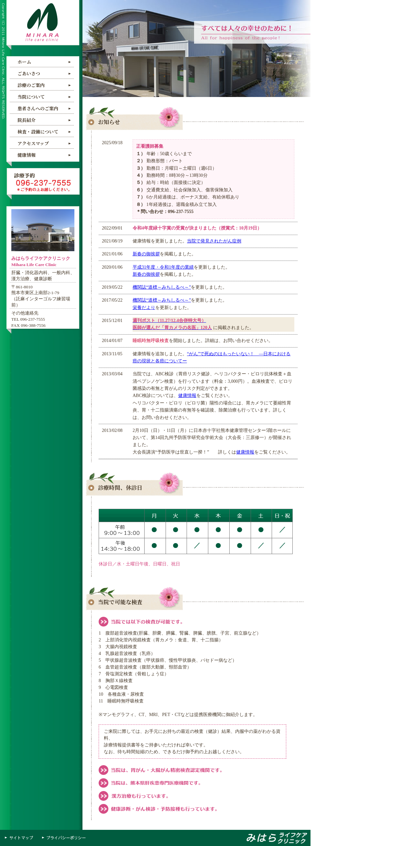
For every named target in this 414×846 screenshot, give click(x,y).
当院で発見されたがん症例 (214, 241)
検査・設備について (37, 131)
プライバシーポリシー (64, 838)
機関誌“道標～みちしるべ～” (162, 287)
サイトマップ (21, 838)
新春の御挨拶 (146, 254)
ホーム (24, 62)
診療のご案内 (31, 85)
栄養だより (144, 307)
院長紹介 (26, 120)
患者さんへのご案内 (37, 108)
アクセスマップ (33, 143)
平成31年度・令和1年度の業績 (163, 267)
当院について (31, 96)
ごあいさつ (28, 73)
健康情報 (26, 155)
